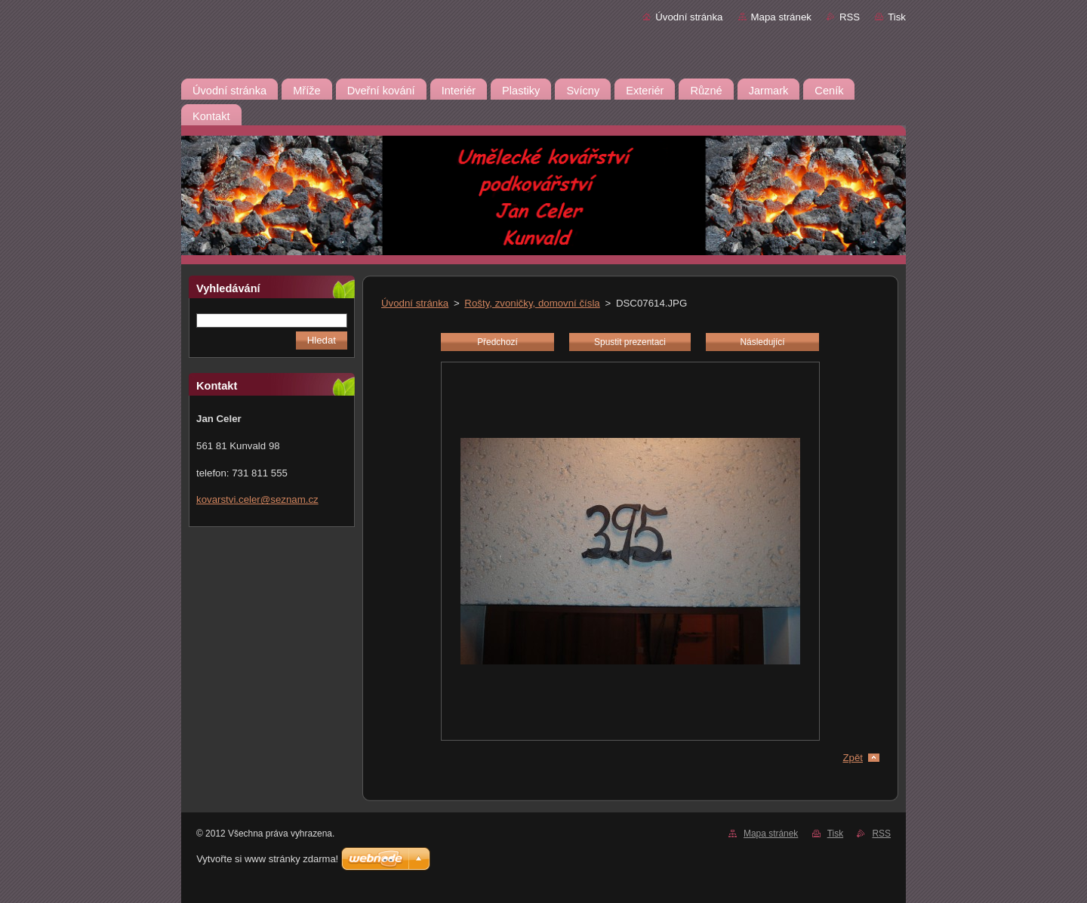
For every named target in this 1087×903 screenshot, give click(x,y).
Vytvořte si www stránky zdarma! (267, 858)
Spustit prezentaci (630, 342)
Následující (762, 342)
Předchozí (497, 342)
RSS (849, 17)
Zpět (852, 757)
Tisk (897, 17)
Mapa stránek (781, 17)
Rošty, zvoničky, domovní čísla (531, 303)
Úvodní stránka (688, 17)
